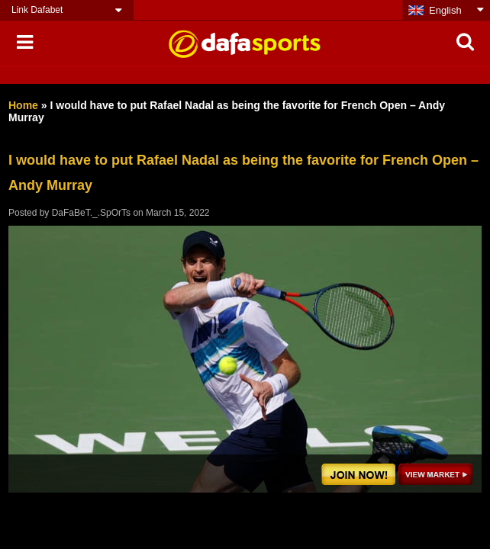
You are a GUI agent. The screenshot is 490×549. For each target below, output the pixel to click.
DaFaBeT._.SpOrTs (91, 212)
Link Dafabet (37, 10)
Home (23, 105)
